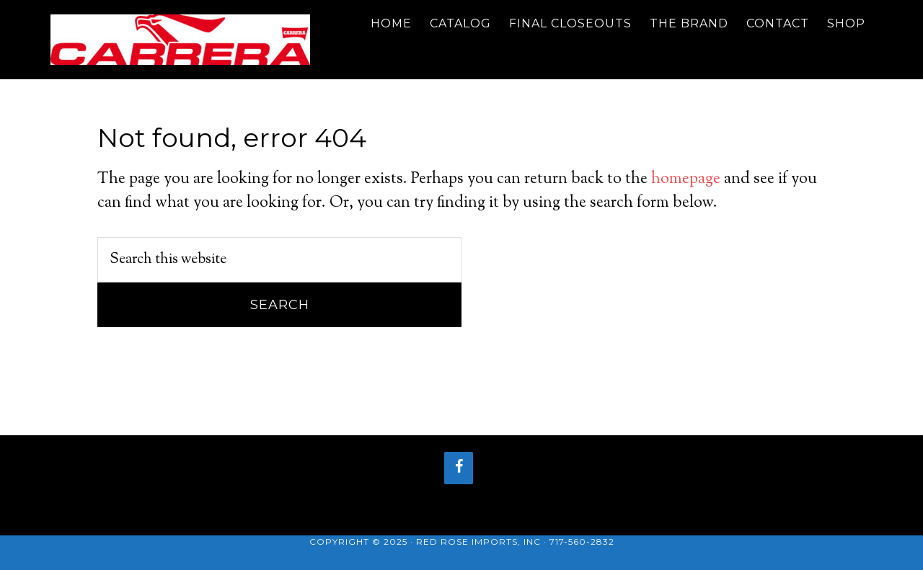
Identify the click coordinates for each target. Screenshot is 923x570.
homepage (685, 179)
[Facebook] (458, 468)
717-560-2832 (581, 541)
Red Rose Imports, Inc (478, 541)
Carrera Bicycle (180, 39)
